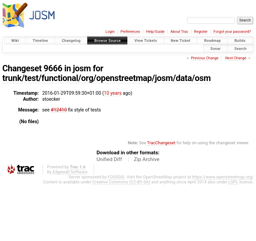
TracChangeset (161, 142)
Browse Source (107, 40)
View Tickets (145, 40)
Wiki (15, 40)
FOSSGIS (116, 176)
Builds (240, 40)
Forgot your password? (232, 31)
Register (200, 31)
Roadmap (212, 40)
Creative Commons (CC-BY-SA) (121, 181)
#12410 (59, 109)
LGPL (233, 181)
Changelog (71, 40)
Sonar (215, 48)
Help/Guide (155, 31)
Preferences (130, 31)
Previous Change (204, 58)
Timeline (40, 40)
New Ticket (181, 40)
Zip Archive (146, 159)
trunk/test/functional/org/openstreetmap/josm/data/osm (106, 78)
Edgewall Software (70, 171)
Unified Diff (109, 159)
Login (110, 31)
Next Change (235, 58)
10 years (113, 93)
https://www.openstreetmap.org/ (223, 176)
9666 (53, 68)
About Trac (179, 31)
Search (240, 48)
